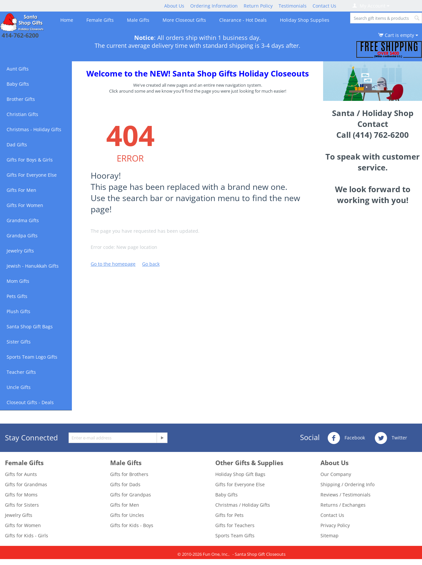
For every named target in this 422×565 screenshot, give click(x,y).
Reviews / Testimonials (345, 494)
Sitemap (329, 535)
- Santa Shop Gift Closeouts (259, 554)
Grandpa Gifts (22, 235)
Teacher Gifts (21, 372)
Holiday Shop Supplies (304, 20)
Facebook (346, 438)
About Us (174, 6)
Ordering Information (214, 6)
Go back (151, 264)
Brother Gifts (21, 99)
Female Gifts (100, 20)
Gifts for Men (124, 505)
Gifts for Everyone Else (240, 484)
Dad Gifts (17, 144)
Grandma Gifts (23, 220)
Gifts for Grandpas (130, 494)
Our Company (335, 474)
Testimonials (293, 6)
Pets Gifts (17, 296)
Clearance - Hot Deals (243, 20)
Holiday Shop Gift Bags (240, 474)
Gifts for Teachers (235, 525)
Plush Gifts (18, 311)
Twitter (391, 438)
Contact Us (324, 6)
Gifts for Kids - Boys (131, 525)
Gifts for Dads (125, 484)
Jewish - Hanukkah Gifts (33, 266)
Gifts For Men (21, 190)
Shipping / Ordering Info (347, 484)
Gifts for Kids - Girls (26, 535)
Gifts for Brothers (129, 474)
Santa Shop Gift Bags (30, 326)
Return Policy (258, 6)
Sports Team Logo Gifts (32, 357)
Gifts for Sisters (22, 505)
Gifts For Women (25, 205)
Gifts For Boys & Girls (30, 160)
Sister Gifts (19, 342)
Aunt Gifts (18, 69)
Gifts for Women (23, 525)
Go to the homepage (113, 264)
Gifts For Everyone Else (32, 175)
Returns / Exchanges (343, 505)
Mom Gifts (18, 281)
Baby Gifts (18, 84)
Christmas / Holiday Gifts (242, 505)
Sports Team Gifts (235, 535)
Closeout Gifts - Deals (30, 402)
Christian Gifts (22, 114)
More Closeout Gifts (184, 20)
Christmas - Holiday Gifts (34, 129)
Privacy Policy (335, 525)
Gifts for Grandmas (26, 484)
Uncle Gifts (19, 387)
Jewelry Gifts (20, 251)
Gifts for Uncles (127, 515)
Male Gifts (138, 20)
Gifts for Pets (229, 515)
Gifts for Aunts (21, 474)
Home (66, 20)
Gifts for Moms (21, 494)
